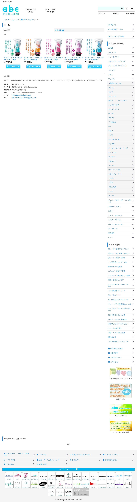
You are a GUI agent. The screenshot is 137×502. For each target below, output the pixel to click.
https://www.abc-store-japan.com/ (24, 98)
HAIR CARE (50, 10)
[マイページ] (132, 8)
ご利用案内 (115, 14)
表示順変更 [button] (60, 30)
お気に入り (101, 14)
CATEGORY (30, 10)
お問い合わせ (130, 14)
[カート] (127, 8)
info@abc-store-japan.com (21, 95)
